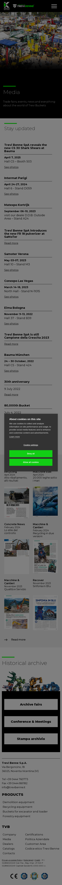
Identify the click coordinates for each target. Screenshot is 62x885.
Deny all (31, 454)
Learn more (14, 437)
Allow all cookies (31, 462)
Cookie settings (31, 445)
